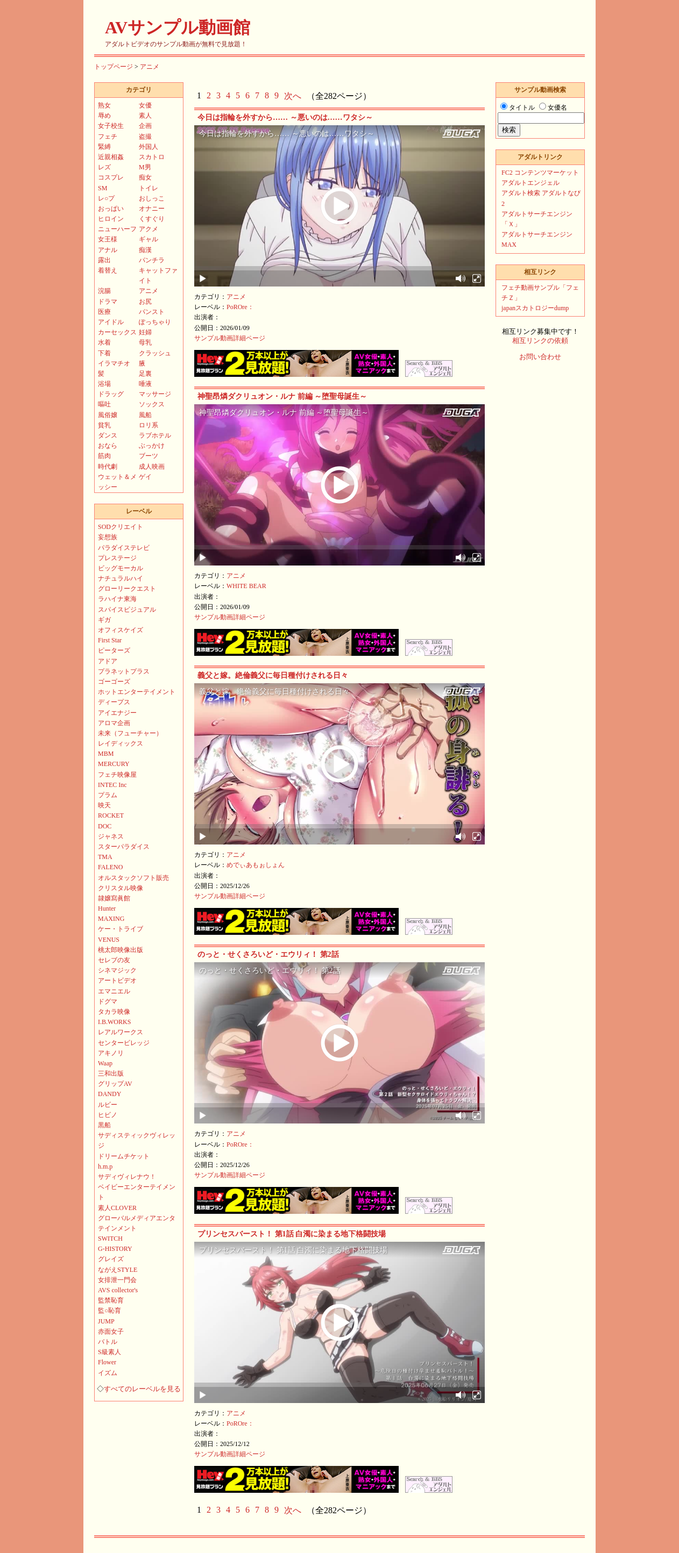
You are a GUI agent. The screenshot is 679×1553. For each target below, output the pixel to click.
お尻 (145, 301)
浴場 (104, 384)
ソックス (152, 404)
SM (102, 188)
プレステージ (117, 558)
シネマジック (117, 970)
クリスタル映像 (120, 888)
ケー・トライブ (120, 929)
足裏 (145, 373)
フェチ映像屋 (117, 774)
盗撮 (145, 136)
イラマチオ (114, 363)
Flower (107, 1362)
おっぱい (111, 208)
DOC (104, 826)
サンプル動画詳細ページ (229, 338)
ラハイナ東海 (117, 599)
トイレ (148, 188)
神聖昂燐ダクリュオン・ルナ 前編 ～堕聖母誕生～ (282, 396)
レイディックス (120, 743)
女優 (145, 105)
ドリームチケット (124, 1156)
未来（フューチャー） (130, 733)
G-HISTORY (115, 1249)
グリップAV (115, 1083)
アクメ (148, 229)
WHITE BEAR (246, 586)
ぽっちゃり (155, 322)
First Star (110, 640)
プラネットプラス (124, 671)
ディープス (114, 702)
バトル (107, 1342)
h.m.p (105, 1166)
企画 (145, 126)
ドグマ (107, 1001)
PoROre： (240, 307)
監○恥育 (109, 1310)
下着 (104, 353)
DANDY (109, 1094)
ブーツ (148, 456)
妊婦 (145, 332)
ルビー (107, 1104)
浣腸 (104, 291)
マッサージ (155, 394)
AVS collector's (118, 1290)
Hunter (107, 908)
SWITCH (110, 1238)
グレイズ (111, 1259)
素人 (145, 115)
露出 (104, 260)
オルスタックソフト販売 (133, 878)
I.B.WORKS (114, 1022)
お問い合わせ (540, 357)
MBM (106, 753)
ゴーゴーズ (114, 681)
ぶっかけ (152, 445)
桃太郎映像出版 (120, 950)
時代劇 (107, 466)
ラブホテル (155, 435)
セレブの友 (114, 960)
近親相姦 (111, 157)
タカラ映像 (114, 1011)
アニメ (149, 66)
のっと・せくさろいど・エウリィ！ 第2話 (268, 954)
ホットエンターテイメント (136, 692)
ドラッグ (111, 394)
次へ (292, 96)
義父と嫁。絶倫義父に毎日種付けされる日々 (272, 675)
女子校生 (111, 126)
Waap (105, 1063)
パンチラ (152, 260)
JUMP (106, 1321)
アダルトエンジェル (530, 183)
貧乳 (104, 425)
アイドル (111, 322)
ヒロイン (111, 219)
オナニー (152, 208)
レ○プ (106, 198)
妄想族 (107, 537)
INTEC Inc (112, 785)
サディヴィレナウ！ (127, 1176)
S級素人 (109, 1352)
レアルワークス (120, 1032)
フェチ (107, 136)
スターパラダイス (124, 846)
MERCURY (114, 764)
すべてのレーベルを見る (142, 1389)
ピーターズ (114, 650)
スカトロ (152, 157)
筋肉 (104, 456)
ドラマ (107, 301)
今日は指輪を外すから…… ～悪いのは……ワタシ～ (285, 117)
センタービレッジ (124, 1043)
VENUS (108, 939)
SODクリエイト (120, 527)
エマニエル (114, 991)
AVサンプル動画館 (177, 27)
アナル (107, 250)
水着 (104, 342)
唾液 (145, 384)
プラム (107, 795)
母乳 (145, 342)
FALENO (110, 867)
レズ (104, 167)
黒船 (104, 1125)
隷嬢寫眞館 (114, 898)
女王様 (107, 239)
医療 (104, 312)
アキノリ (111, 1053)
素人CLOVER (117, 1208)
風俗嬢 (107, 415)
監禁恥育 (111, 1300)
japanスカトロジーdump (535, 308)
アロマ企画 (114, 723)
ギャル (148, 239)
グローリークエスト (127, 588)
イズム (107, 1373)
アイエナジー (117, 713)
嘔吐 (104, 404)
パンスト (152, 312)
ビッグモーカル (120, 568)
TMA (105, 857)
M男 (145, 167)
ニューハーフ (117, 229)
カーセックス (117, 332)
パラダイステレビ (124, 548)
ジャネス (111, 836)
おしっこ (152, 198)
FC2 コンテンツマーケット (540, 172)
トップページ (113, 66)
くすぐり (152, 219)
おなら (107, 445)
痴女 (145, 177)
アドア (107, 661)
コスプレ (111, 177)
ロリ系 (148, 425)
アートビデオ (117, 980)
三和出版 (111, 1073)
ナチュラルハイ (120, 578)
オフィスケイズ (120, 630)
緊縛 (104, 147)
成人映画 (152, 466)
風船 (145, 415)
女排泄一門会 (117, 1280)
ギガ (104, 620)
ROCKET (111, 815)
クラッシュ (155, 353)
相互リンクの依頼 (540, 341)
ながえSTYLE (117, 1269)
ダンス (107, 435)
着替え (107, 270)
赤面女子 (111, 1331)
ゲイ (145, 477)
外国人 (148, 147)
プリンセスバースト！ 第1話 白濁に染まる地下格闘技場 (291, 1234)
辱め (104, 115)
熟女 (104, 105)
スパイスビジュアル (127, 609)
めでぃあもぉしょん (256, 865)
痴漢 (145, 250)
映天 (104, 805)
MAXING (111, 918)
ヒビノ (107, 1115)
